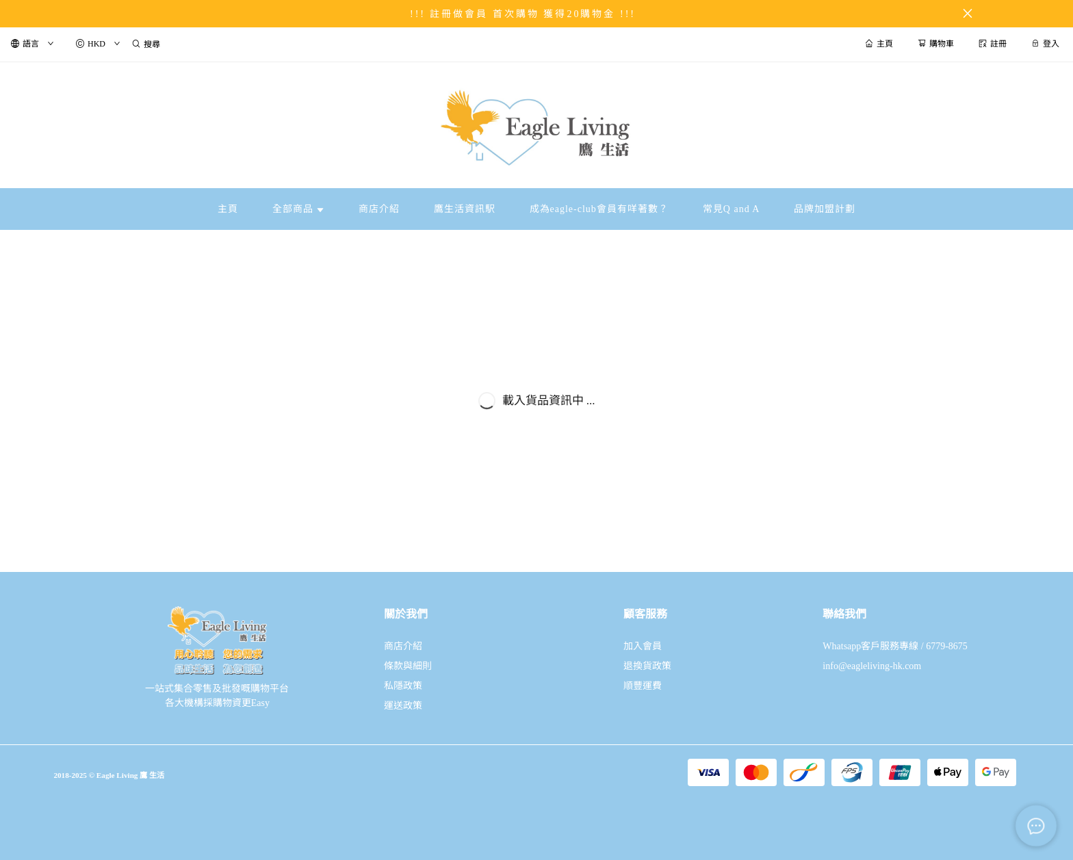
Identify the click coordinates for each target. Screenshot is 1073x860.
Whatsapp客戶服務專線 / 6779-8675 (895, 646)
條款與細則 (408, 666)
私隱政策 (403, 686)
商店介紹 (403, 646)
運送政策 (403, 706)
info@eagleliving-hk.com (872, 666)
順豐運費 (642, 686)
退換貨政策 (647, 666)
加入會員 (642, 646)
